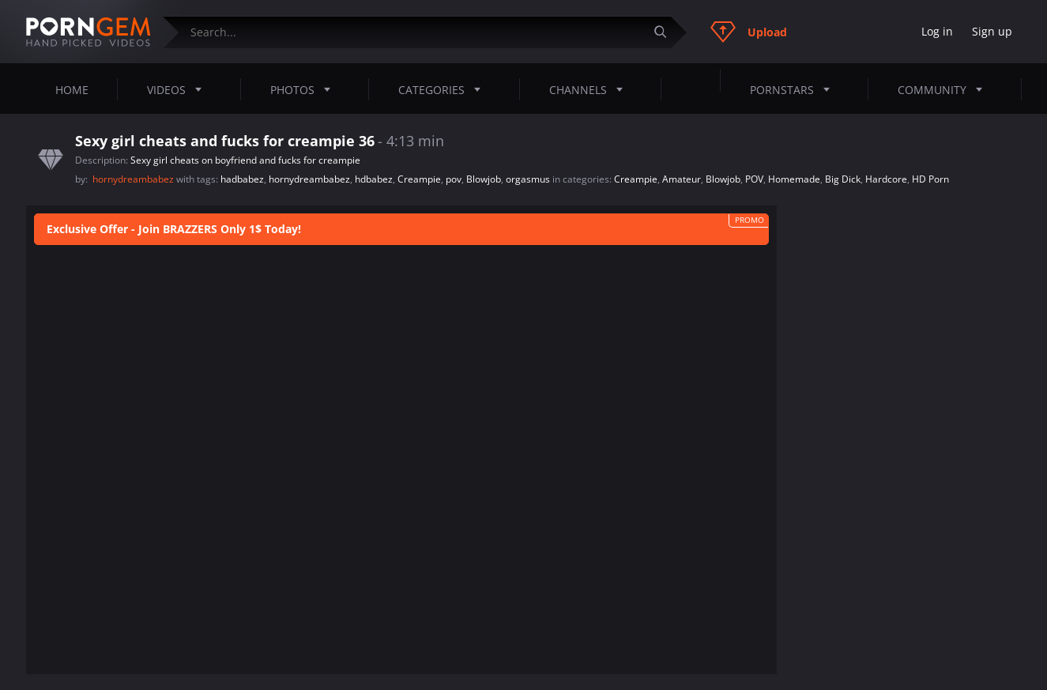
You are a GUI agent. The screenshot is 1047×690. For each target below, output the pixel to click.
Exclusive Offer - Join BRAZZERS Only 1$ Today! (174, 229)
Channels (590, 89)
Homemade (794, 179)
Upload (748, 31)
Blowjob (483, 179)
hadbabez (242, 179)
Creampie (419, 179)
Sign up (992, 31)
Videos (179, 89)
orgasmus (528, 179)
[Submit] (667, 32)
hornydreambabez (134, 179)
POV (754, 179)
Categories (444, 89)
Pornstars (794, 89)
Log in (937, 31)
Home (72, 89)
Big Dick (843, 179)
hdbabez (374, 179)
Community (945, 89)
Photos (305, 89)
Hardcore (886, 179)
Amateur (681, 179)
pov (453, 179)
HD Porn (930, 179)
